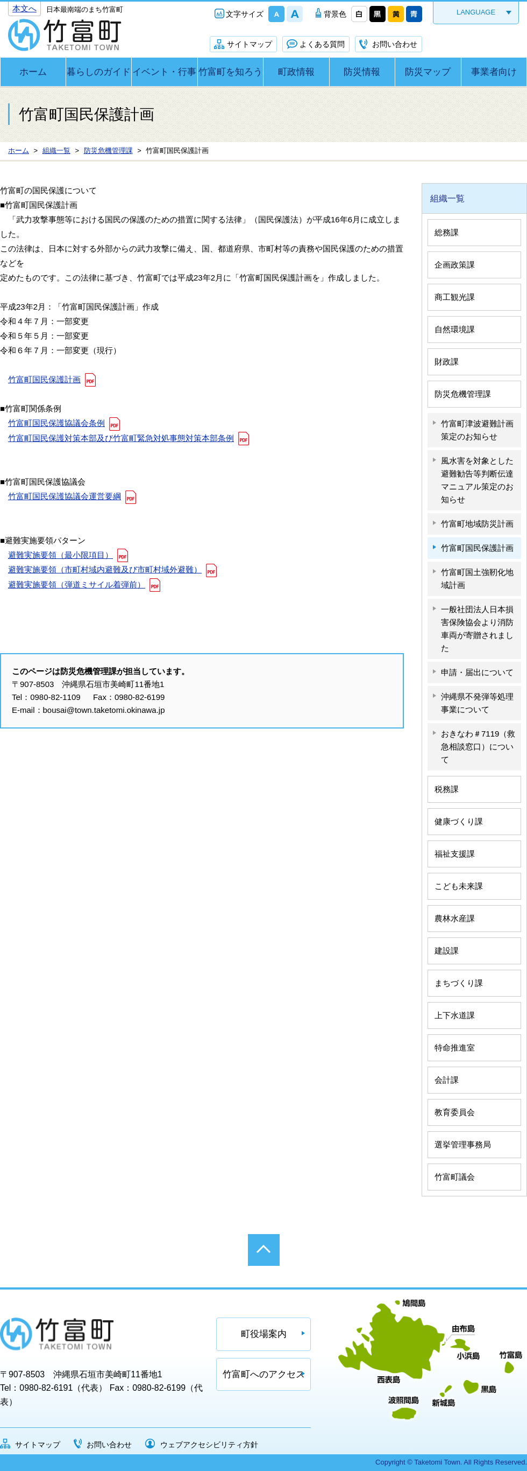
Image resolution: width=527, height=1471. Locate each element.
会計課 (447, 1079)
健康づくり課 (459, 821)
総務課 (447, 232)
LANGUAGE (476, 12)
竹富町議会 (455, 1176)
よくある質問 (322, 44)
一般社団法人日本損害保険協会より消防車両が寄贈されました (477, 629)
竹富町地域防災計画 (477, 523)
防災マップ (428, 72)
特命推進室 (455, 1047)
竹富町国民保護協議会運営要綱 (64, 496)
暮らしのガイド (99, 72)
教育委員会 (455, 1112)
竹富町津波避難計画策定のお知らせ (477, 430)
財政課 (447, 361)
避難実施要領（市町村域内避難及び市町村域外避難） (105, 569)
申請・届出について (477, 672)
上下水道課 (455, 1015)
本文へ (24, 8)
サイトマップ (249, 44)
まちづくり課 (459, 982)
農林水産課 (455, 918)
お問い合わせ (394, 44)
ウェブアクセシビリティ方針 (209, 1444)
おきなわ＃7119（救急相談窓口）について (478, 746)
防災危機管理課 (463, 393)
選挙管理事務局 (463, 1144)
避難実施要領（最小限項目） (60, 554)
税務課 (447, 789)
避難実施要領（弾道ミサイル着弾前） (76, 584)
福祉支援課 (455, 853)
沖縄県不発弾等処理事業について (477, 703)
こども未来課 (459, 886)
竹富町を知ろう (230, 72)
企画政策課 (455, 264)
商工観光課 (455, 297)
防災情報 (362, 72)
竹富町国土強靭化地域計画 (477, 579)
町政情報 (296, 72)
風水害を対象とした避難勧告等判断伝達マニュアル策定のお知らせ (477, 480)
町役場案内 (264, 1334)
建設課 (447, 950)
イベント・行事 (164, 72)
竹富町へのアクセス (264, 1374)
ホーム (33, 72)
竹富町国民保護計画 (44, 379)
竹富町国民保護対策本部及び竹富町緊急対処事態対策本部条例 (121, 438)
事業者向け (494, 72)
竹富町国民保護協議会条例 (56, 423)
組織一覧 (447, 198)
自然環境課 (455, 329)
